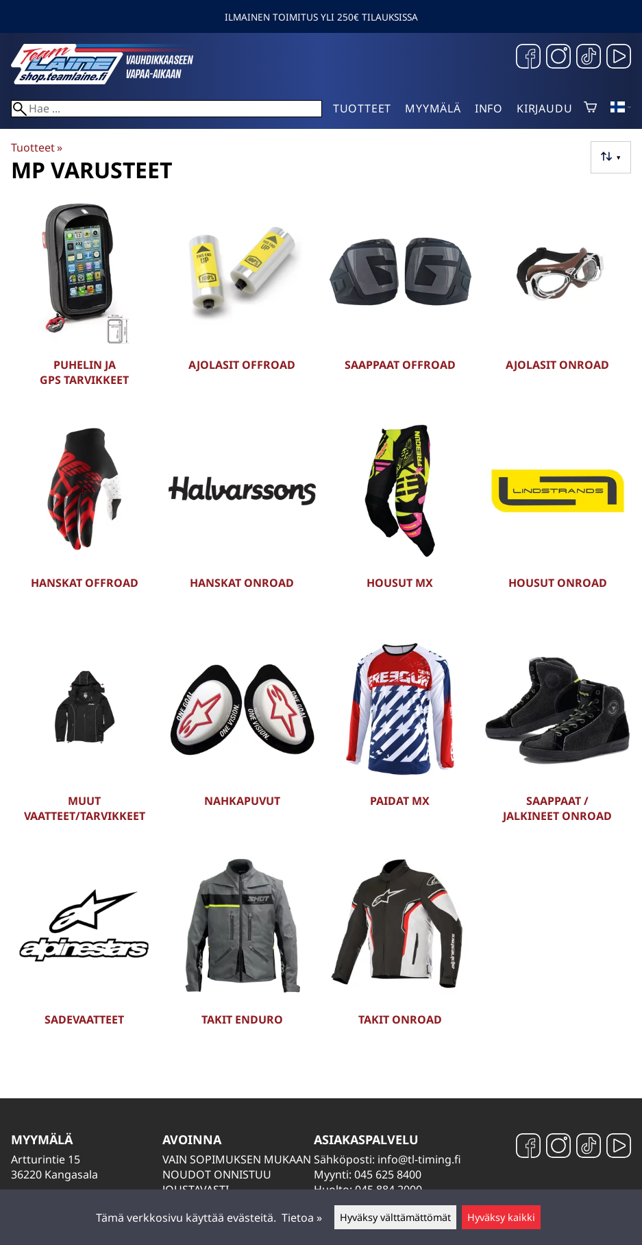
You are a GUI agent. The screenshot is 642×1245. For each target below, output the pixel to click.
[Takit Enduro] (242, 957)
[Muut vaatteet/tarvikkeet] (84, 739)
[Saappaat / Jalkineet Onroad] (557, 739)
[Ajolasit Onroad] (557, 303)
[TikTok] (588, 58)
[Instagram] (558, 58)
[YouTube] (618, 58)
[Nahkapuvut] (242, 739)
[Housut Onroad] (557, 521)
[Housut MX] (400, 521)
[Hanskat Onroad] (242, 521)
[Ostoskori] (590, 108)
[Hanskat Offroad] (84, 521)
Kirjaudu (544, 108)
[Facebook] (528, 58)
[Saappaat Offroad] (400, 303)
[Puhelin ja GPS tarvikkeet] (84, 303)
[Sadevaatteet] (84, 957)
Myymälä (433, 108)
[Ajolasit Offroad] (242, 303)
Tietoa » (302, 1217)
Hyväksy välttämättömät (395, 1217)
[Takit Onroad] (400, 957)
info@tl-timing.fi (419, 1159)
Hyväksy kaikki (501, 1217)
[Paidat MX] (400, 739)
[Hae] (166, 108)
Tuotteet (362, 108)
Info (489, 108)
